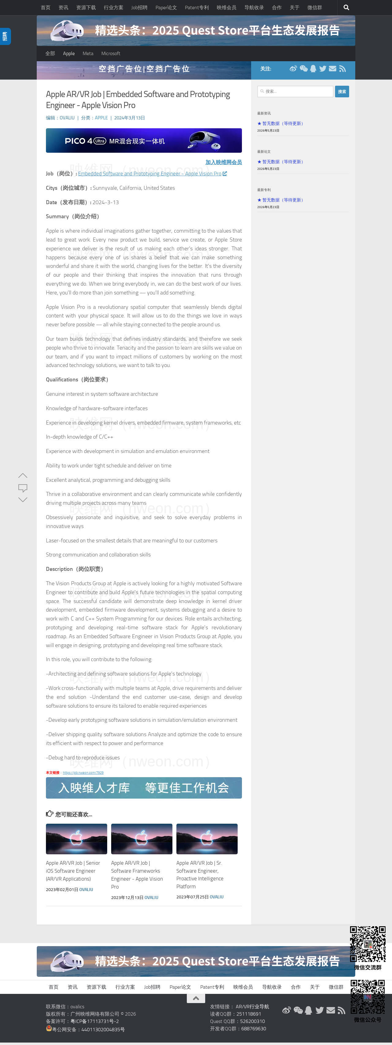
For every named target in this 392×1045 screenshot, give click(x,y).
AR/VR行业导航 (252, 1009)
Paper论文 (166, 7)
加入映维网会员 (222, 165)
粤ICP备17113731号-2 (94, 1024)
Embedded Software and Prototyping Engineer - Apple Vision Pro (155, 176)
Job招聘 (139, 7)
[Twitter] (322, 71)
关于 (295, 7)
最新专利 (264, 193)
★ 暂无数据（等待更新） (281, 126)
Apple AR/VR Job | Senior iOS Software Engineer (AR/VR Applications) (73, 874)
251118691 (248, 1016)
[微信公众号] (303, 71)
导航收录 (254, 7)
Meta (88, 53)
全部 (50, 53)
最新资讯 (264, 116)
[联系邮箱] (332, 71)
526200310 (252, 1024)
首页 (46, 7)
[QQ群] (313, 71)
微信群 (314, 7)
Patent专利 (197, 7)
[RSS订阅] (342, 71)
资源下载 (86, 7)
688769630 (253, 1031)
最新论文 (264, 154)
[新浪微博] (293, 71)
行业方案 (113, 7)
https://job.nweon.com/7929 (83, 776)
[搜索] (346, 7)
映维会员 (226, 7)
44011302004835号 (103, 1032)
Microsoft (110, 53)
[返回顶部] (196, 1001)
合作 (277, 7)
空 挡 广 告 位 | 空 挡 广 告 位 (144, 71)
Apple (69, 53)
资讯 (63, 7)
